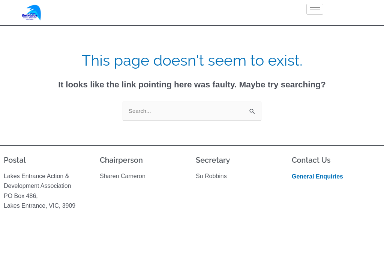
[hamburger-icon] (314, 9)
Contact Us (311, 160)
